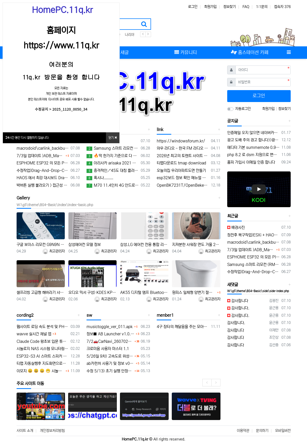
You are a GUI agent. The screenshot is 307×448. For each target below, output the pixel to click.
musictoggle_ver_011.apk (110, 326)
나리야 (129, 35)
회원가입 (210, 7)
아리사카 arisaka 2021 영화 (113, 163)
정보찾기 (229, 7)
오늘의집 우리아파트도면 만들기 (181, 170)
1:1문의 (261, 7)
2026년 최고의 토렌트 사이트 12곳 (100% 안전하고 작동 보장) (183, 156)
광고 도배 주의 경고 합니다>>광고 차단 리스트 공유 (253, 140)
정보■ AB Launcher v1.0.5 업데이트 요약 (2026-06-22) (110, 334)
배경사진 (236, 227)
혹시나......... (100, 178)
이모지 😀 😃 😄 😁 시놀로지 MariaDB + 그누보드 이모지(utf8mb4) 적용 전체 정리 (40, 371)
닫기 (113, 137)
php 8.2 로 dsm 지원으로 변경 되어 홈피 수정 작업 (253, 155)
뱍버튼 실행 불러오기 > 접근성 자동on (43, 185)
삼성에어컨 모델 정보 (84, 244)
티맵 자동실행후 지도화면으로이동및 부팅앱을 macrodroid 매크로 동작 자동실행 (43, 363)
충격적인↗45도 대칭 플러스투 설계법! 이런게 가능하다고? (113, 170)
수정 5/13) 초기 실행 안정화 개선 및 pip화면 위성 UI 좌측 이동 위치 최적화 (110, 371)
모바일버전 (283, 431)
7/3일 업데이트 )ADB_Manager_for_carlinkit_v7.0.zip (40, 156)
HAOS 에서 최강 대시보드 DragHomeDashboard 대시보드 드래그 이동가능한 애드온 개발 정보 (43, 178)
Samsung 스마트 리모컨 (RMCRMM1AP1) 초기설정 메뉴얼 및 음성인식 (113, 148)
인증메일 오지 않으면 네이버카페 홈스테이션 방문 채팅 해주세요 (253, 133)
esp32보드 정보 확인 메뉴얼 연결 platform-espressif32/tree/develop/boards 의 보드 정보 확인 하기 (183, 178)
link (160, 129)
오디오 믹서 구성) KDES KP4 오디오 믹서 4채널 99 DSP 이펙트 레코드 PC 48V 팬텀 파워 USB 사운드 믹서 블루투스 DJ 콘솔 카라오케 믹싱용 (92, 292)
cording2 (25, 315)
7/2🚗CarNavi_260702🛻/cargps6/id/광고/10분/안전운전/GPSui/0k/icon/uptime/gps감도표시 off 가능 (110, 341)
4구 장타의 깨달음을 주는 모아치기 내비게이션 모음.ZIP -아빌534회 (183, 326)
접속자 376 (282, 7)
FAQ (245, 7)
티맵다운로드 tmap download (181, 163)
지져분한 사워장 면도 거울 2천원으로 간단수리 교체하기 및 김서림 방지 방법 (196, 244)
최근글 (232, 216)
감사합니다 (237, 301)
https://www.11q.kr (61, 45)
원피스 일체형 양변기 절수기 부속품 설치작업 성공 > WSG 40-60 (194, 292)
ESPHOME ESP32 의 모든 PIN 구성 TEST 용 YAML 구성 (43, 163)
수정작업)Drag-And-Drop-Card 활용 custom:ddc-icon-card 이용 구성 (43, 170)
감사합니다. (238, 308)
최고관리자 (53, 251)
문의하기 (262, 431)
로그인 (192, 7)
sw (89, 315)
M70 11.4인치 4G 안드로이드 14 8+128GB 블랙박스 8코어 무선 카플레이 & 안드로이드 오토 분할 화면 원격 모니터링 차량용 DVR (113, 185)
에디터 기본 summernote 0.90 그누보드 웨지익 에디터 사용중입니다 (253, 147)
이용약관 (243, 431)
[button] (205, 93)
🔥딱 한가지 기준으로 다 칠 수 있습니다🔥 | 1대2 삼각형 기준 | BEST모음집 (113, 156)
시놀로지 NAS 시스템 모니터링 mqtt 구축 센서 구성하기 (43, 348)
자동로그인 (243, 109)
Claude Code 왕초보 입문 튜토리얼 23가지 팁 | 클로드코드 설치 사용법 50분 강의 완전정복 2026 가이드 (43, 341)
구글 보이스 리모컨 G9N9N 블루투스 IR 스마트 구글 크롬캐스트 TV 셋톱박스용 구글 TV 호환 (41, 244)
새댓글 (232, 284)
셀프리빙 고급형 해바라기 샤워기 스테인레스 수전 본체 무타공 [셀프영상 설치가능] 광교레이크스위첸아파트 (41, 292)
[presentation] (206, 382)
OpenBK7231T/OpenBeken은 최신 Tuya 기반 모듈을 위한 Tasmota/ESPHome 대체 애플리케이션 (183, 185)
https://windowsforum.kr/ (181, 141)
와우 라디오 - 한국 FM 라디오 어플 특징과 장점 (183, 148)
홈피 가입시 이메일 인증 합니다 (251, 162)
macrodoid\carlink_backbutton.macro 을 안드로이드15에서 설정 (43, 148)
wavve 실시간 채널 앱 (34, 334)
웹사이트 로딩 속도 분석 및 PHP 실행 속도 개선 (43, 326)
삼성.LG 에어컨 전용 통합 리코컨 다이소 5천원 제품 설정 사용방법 (144, 244)
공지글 (232, 121)
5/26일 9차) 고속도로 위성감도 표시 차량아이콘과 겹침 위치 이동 (110, 356)
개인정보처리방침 (52, 431)
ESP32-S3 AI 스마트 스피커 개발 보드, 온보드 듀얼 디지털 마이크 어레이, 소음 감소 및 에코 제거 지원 (43, 356)
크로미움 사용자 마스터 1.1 (108, 348)
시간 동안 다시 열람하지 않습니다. (27, 137)
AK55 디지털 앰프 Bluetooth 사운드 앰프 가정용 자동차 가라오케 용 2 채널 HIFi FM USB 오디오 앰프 (144, 292)
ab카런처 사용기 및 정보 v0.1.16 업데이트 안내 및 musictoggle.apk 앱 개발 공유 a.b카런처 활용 (110, 363)
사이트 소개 (25, 431)
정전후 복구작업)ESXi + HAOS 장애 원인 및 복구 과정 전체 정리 (253, 235)
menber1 (165, 315)
